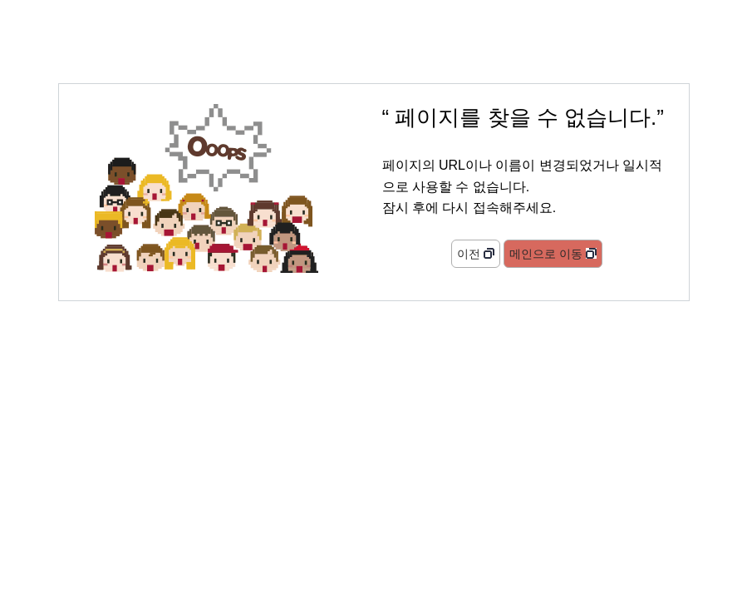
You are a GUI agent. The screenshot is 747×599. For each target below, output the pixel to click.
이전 (468, 253)
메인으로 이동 (545, 253)
